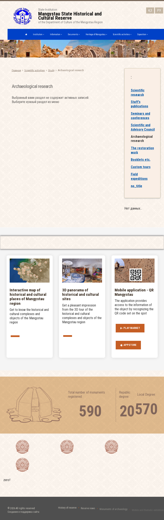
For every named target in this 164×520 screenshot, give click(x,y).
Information (56, 34)
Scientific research (137, 97)
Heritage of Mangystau (96, 34)
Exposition (142, 34)
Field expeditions (139, 181)
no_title (136, 190)
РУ (159, 10)
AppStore (128, 345)
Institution (38, 34)
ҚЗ (150, 10)
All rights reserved (25, 512)
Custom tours (141, 171)
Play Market (130, 328)
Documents (74, 34)
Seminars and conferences (140, 120)
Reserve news (88, 510)
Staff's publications (139, 108)
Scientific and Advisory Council (143, 131)
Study (51, 70)
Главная (16, 70)
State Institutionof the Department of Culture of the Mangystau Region (76, 16)
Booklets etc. (140, 164)
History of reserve (67, 509)
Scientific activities (122, 34)
